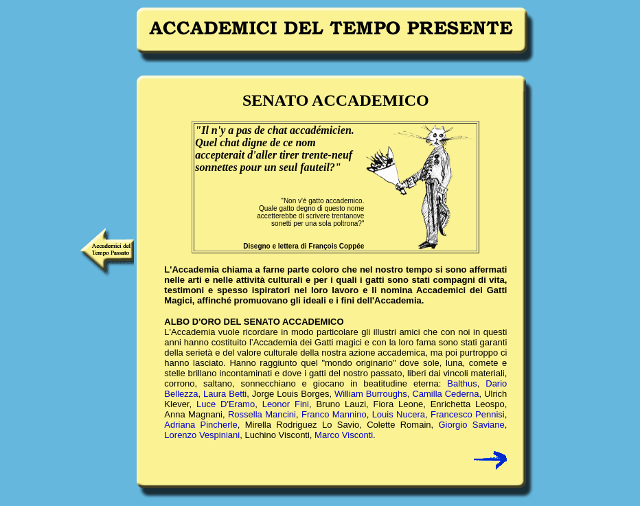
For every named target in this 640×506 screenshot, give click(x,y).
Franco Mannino (334, 414)
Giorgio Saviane (471, 424)
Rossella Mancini (262, 414)
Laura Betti (225, 394)
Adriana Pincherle (200, 424)
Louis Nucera (398, 414)
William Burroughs (370, 394)
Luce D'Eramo (225, 404)
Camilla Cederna (445, 394)
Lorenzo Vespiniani (202, 435)
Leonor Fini (285, 404)
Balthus (462, 383)
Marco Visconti (344, 435)
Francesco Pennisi (468, 414)
